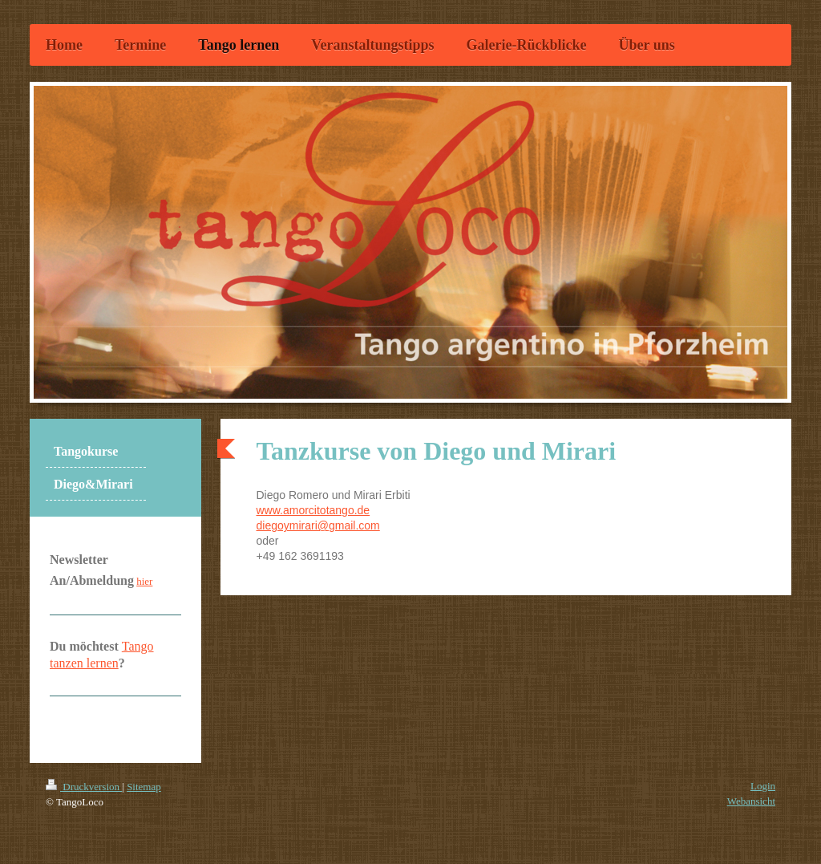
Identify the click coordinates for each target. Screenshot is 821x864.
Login (762, 786)
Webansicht (751, 801)
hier (144, 581)
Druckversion (84, 787)
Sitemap (144, 787)
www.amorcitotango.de (313, 510)
